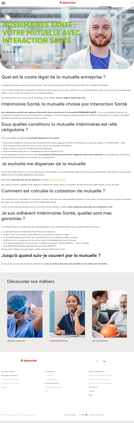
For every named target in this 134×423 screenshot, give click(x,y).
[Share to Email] (14, 52)
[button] (9, 317)
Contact (92, 391)
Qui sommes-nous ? (52, 383)
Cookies (82, 415)
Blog (90, 395)
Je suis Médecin (50, 379)
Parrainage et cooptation (10, 383)
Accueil (5, 11)
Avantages (15, 11)
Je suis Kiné (49, 375)
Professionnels (50, 371)
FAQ (46, 391)
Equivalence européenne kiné (99, 379)
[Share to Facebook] (4, 52)
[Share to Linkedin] (11, 52)
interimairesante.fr (57, 180)
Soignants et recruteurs (53, 387)
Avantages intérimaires (9, 375)
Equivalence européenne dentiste (101, 375)
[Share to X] (7, 52)
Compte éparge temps (9, 379)
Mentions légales (70, 415)
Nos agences (93, 387)
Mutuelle (4, 387)
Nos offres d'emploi (8, 371)
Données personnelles (97, 415)
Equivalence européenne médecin (101, 383)
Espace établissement (97, 371)
